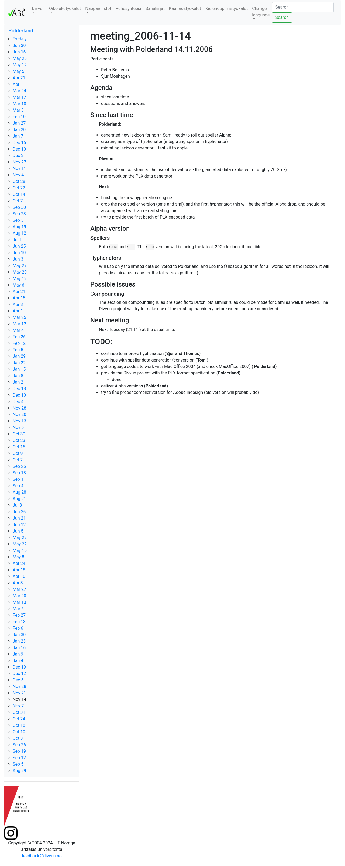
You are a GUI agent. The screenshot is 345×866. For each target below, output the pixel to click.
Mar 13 (19, 602)
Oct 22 (19, 187)
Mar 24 (19, 90)
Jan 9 (18, 654)
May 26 (20, 58)
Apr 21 (19, 77)
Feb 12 (19, 343)
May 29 (20, 537)
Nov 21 (19, 692)
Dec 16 (19, 142)
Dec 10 (19, 149)
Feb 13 (19, 621)
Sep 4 (18, 485)
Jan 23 (19, 641)
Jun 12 (19, 524)
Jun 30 (19, 45)
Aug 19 (19, 226)
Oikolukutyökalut (65, 8)
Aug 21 (19, 498)
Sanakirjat (155, 8)
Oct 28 (19, 181)
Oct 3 (18, 738)
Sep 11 (19, 479)
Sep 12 (19, 757)
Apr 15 (19, 298)
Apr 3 (18, 582)
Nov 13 (19, 421)
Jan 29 (19, 356)
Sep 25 (19, 466)
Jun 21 (19, 518)
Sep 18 (19, 472)
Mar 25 (19, 317)
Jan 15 (19, 369)
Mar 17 (19, 97)
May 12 (20, 64)
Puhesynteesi (128, 8)
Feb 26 (19, 336)
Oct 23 (19, 440)
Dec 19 (19, 667)
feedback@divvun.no (42, 855)
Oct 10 (19, 731)
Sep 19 (19, 751)
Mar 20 (19, 595)
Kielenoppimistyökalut (226, 8)
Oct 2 (18, 459)
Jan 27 (19, 123)
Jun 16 (19, 51)
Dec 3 (18, 155)
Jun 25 (19, 246)
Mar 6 (18, 608)
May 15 (20, 550)
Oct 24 (19, 718)
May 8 (18, 557)
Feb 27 (19, 615)
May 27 (20, 265)
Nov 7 (18, 705)
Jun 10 (19, 252)
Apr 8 (18, 304)
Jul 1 (17, 239)
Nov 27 (19, 162)
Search (282, 17)
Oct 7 (18, 200)
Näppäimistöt (98, 8)
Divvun (38, 8)
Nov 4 (18, 175)
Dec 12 (19, 673)
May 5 (18, 71)
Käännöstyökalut (185, 8)
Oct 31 (19, 712)
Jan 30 (19, 634)
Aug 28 (19, 492)
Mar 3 (18, 110)
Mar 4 (18, 330)
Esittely (20, 39)
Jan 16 (19, 647)
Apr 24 (19, 563)
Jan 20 (19, 129)
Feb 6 (18, 628)
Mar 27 (19, 589)
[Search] (303, 7)
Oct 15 (19, 446)
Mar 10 (19, 103)
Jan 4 (18, 660)
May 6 (18, 285)
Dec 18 (19, 388)
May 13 (20, 278)
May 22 (20, 544)
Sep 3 (18, 220)
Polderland (20, 31)
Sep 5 (18, 764)
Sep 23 (19, 213)
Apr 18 (19, 569)
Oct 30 (19, 434)
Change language (261, 12)
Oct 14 (19, 194)
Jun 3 (18, 259)
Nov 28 (19, 408)
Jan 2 (18, 382)
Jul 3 (17, 505)
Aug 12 (19, 233)
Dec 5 (18, 680)
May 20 (20, 272)
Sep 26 (19, 744)
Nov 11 (19, 168)
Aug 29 (19, 770)
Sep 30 (19, 207)
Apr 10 (19, 576)
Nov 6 (18, 427)
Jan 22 (19, 362)
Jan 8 (18, 375)
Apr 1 (18, 84)
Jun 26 (19, 511)
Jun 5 (18, 531)
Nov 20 (19, 414)
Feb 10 (19, 116)
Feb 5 (18, 349)
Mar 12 (19, 323)
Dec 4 (18, 401)
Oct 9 (18, 453)
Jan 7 (18, 136)
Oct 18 (19, 725)
